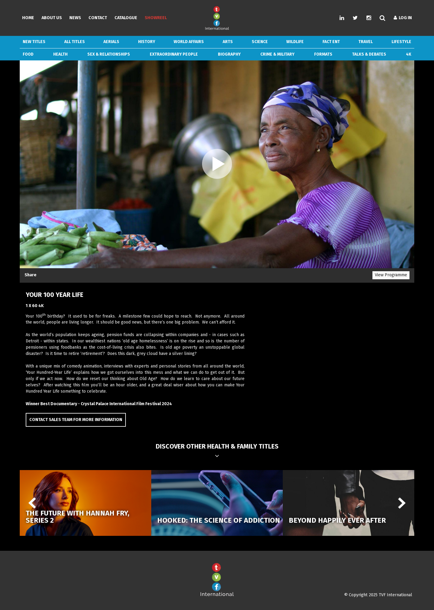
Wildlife (295, 41)
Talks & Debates (369, 54)
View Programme (391, 274)
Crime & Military (277, 54)
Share (30, 274)
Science (260, 41)
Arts (228, 41)
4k (408, 54)
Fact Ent (331, 41)
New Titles (34, 41)
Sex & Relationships (108, 54)
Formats (323, 54)
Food (28, 54)
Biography (229, 54)
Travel (365, 41)
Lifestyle (401, 41)
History (146, 41)
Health (60, 54)
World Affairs (189, 41)
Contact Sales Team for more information (75, 419)
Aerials (111, 41)
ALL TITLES (74, 41)
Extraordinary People (174, 54)
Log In (403, 17)
